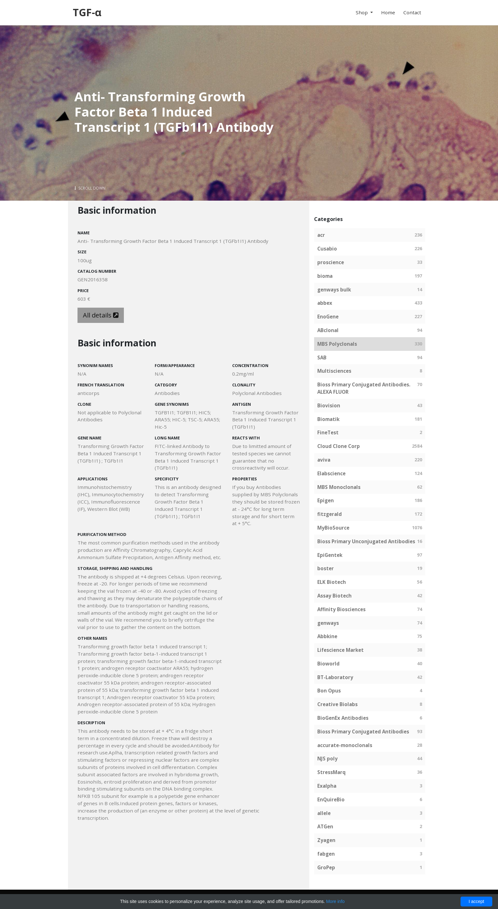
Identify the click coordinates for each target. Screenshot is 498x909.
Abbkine (327, 636)
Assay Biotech (334, 595)
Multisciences (334, 371)
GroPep (326, 867)
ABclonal (328, 330)
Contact (412, 12)
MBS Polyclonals (337, 344)
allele (324, 813)
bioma (325, 276)
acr (321, 235)
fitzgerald (329, 514)
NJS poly (327, 758)
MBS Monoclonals (338, 487)
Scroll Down (89, 188)
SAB (321, 357)
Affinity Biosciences (341, 609)
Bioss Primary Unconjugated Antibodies (366, 541)
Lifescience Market (340, 650)
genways (328, 623)
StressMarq (331, 772)
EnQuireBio (331, 799)
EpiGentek (329, 555)
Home (388, 12)
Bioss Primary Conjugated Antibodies (363, 731)
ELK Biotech (331, 582)
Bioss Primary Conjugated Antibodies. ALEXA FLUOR (363, 388)
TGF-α (87, 12)
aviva (323, 460)
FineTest (328, 432)
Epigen (325, 500)
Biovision (328, 405)
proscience (330, 262)
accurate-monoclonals (344, 745)
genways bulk (334, 289)
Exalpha (326, 786)
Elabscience (331, 473)
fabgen (326, 854)
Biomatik (328, 419)
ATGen (325, 826)
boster (325, 568)
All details (100, 315)
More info (335, 901)
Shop (362, 12)
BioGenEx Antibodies (342, 718)
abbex (324, 303)
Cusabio (327, 248)
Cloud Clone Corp (338, 446)
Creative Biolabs (337, 704)
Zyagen (326, 840)
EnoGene (328, 316)
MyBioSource (333, 528)
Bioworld (328, 663)
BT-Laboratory (335, 677)
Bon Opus (329, 690)
